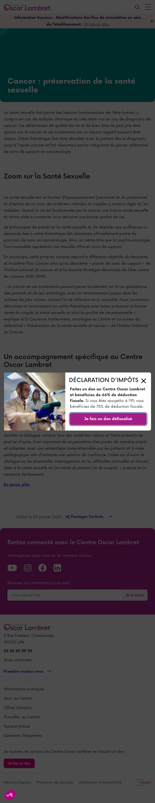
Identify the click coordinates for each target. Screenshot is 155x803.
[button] (9, 795)
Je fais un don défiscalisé (108, 419)
